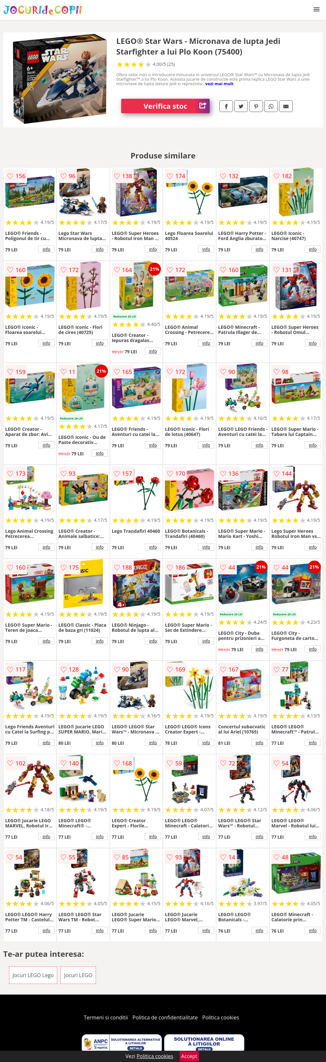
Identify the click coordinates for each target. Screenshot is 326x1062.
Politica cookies (220, 1017)
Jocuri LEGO (78, 975)
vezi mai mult (219, 83)
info (46, 249)
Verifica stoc (177, 106)
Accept (189, 1056)
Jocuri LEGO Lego (33, 975)
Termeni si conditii (106, 1017)
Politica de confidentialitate (165, 1017)
